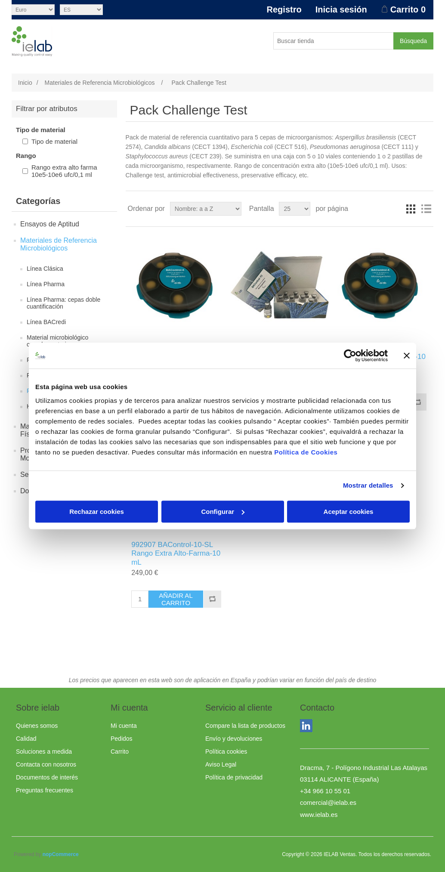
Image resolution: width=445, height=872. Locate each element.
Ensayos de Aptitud (49, 224)
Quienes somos (37, 725)
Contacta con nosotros (46, 764)
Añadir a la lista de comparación (417, 402)
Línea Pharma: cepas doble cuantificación (63, 303)
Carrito (120, 751)
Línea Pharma (46, 284)
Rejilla (410, 209)
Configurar (222, 511)
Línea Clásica (45, 268)
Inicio (25, 82)
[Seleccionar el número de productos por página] (294, 209)
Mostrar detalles (368, 485)
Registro (284, 9)
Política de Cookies (305, 452)
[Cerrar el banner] (407, 356)
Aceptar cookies (349, 511)
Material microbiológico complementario (57, 341)
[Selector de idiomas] (81, 9)
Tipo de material (54, 141)
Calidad (26, 738)
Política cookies (226, 751)
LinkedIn (308, 727)
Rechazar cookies (96, 511)
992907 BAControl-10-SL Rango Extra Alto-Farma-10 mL (175, 553)
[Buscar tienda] (333, 40)
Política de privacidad (234, 777)
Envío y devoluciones (233, 738)
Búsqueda (413, 40)
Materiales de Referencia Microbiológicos (58, 244)
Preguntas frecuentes (44, 790)
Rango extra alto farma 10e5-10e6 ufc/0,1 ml (64, 171)
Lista (426, 209)
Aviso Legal (220, 764)
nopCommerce (61, 854)
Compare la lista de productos (245, 725)
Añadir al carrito (175, 599)
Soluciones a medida (44, 751)
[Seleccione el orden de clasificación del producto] (205, 209)
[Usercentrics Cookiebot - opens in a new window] (350, 355)
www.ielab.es (319, 814)
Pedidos (122, 738)
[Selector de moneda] (33, 9)
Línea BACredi (46, 321)
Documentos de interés (47, 777)
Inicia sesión (341, 9)
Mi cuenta (124, 725)
